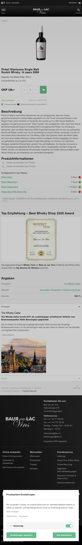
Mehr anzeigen (12, 512)
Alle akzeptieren (64, 535)
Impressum (23, 516)
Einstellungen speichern (21, 535)
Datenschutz (11, 516)
